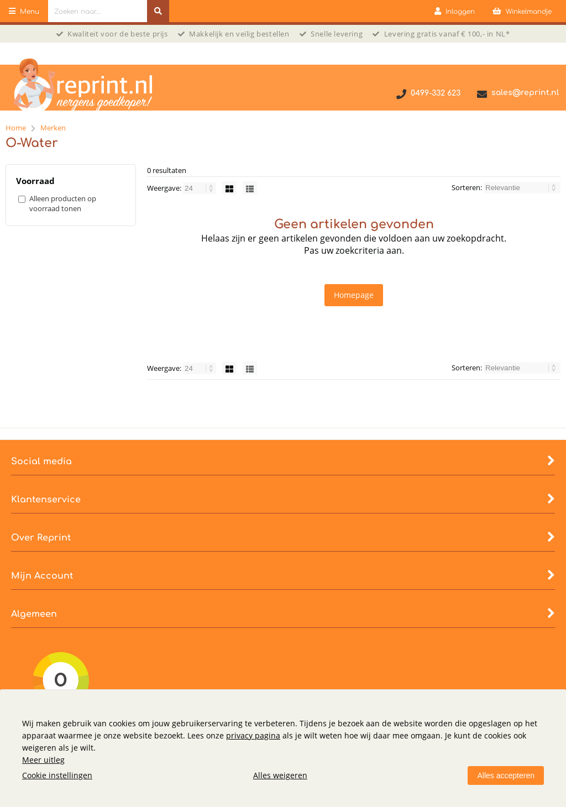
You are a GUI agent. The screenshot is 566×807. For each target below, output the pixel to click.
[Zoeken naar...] (158, 11)
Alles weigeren (280, 775)
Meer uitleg (43, 759)
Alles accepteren (505, 775)
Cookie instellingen (57, 775)
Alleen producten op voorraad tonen (62, 203)
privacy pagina (253, 735)
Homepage (354, 295)
